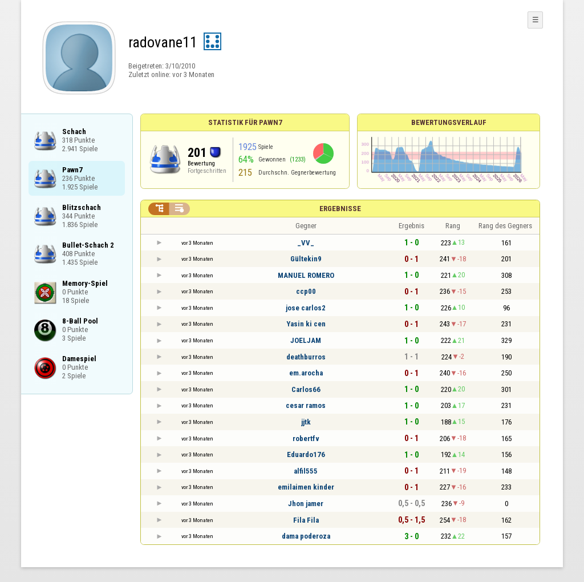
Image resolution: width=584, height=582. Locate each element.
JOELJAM (305, 340)
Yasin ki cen (306, 324)
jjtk (306, 422)
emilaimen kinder (306, 487)
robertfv (306, 438)
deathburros (306, 357)
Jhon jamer (305, 503)
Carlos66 (306, 389)
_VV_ (305, 243)
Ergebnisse (340, 208)
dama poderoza (306, 536)
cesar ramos (306, 405)
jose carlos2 (306, 308)
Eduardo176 (306, 454)
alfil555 (306, 471)
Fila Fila (306, 520)
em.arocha (306, 373)
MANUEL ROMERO (306, 275)
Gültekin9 (306, 258)
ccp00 (306, 291)
